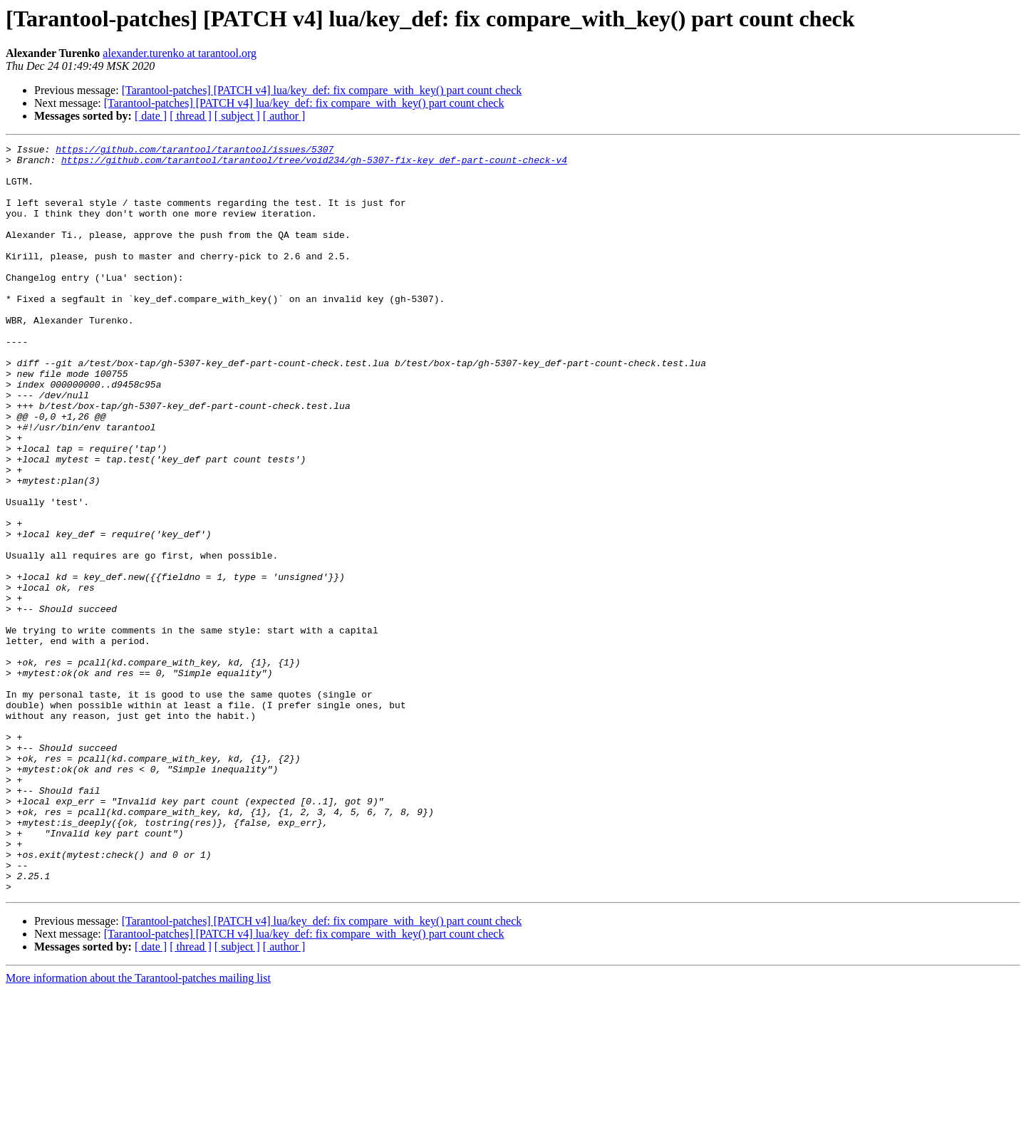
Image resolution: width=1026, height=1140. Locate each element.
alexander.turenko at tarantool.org (179, 53)
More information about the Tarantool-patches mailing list (138, 1127)
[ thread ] (191, 116)
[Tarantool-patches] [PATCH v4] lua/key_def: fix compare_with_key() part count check (322, 90)
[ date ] (151, 116)
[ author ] (284, 116)
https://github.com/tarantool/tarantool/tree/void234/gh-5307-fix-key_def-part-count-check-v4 (314, 163)
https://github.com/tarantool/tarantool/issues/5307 (194, 151)
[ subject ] (237, 116)
